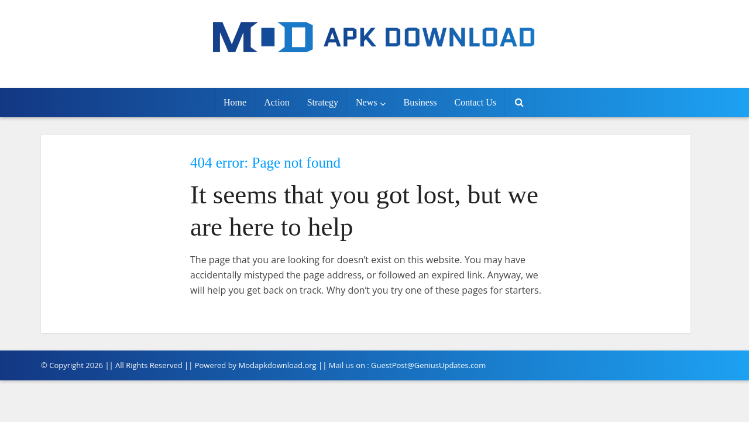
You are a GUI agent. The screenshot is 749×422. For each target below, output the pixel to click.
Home (235, 102)
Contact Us (475, 102)
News (366, 102)
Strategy (322, 102)
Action (277, 102)
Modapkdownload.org (278, 365)
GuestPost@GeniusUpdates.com (428, 365)
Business (420, 102)
